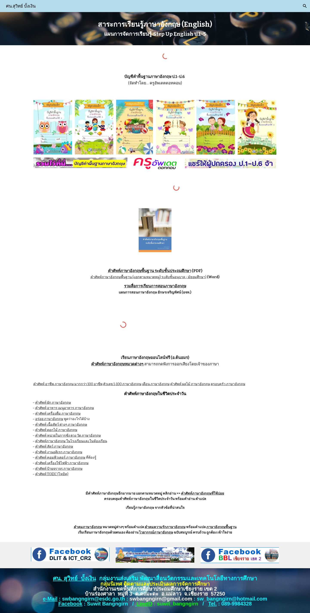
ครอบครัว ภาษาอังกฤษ (228, 384)
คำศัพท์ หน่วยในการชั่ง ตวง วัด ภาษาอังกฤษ (68, 435)
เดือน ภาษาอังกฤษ (156, 384)
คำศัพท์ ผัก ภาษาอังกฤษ (53, 402)
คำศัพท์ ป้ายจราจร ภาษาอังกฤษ (59, 469)
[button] (305, 6)
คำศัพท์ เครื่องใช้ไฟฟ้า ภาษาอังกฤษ (62, 463)
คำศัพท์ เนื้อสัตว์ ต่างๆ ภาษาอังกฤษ (61, 424)
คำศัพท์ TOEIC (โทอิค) (51, 474)
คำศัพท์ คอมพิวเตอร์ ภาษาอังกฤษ (60, 457)
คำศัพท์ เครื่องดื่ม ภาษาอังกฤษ (58, 413)
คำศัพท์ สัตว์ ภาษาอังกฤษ (54, 446)
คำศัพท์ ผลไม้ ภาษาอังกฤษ (190, 384)
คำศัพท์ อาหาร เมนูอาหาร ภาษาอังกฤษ (64, 408)
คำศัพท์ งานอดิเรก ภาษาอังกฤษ (58, 452)
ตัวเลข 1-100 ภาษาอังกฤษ (122, 384)
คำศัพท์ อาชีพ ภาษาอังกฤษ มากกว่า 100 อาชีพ (68, 384)
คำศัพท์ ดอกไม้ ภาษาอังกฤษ (56, 430)
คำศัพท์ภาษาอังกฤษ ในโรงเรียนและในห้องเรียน (71, 441)
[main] (155, 28)
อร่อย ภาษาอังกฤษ (49, 419)
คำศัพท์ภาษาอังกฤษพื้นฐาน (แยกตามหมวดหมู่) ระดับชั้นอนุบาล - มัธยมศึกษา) (148, 277)
